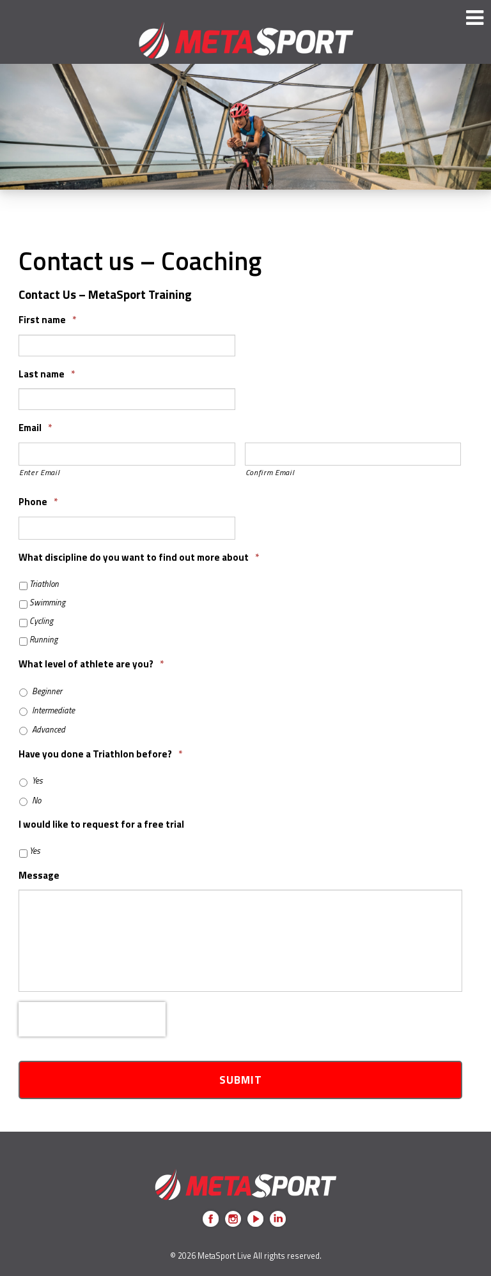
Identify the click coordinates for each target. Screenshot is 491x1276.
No (36, 800)
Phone (38, 502)
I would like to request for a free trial (101, 824)
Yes (37, 781)
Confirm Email (270, 472)
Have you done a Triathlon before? (100, 754)
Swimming (47, 602)
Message (39, 875)
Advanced (48, 730)
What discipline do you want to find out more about (139, 557)
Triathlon (44, 584)
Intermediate (53, 710)
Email (35, 428)
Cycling (41, 621)
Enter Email (39, 472)
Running (43, 640)
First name (47, 320)
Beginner (47, 691)
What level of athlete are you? (91, 664)
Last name (47, 374)
